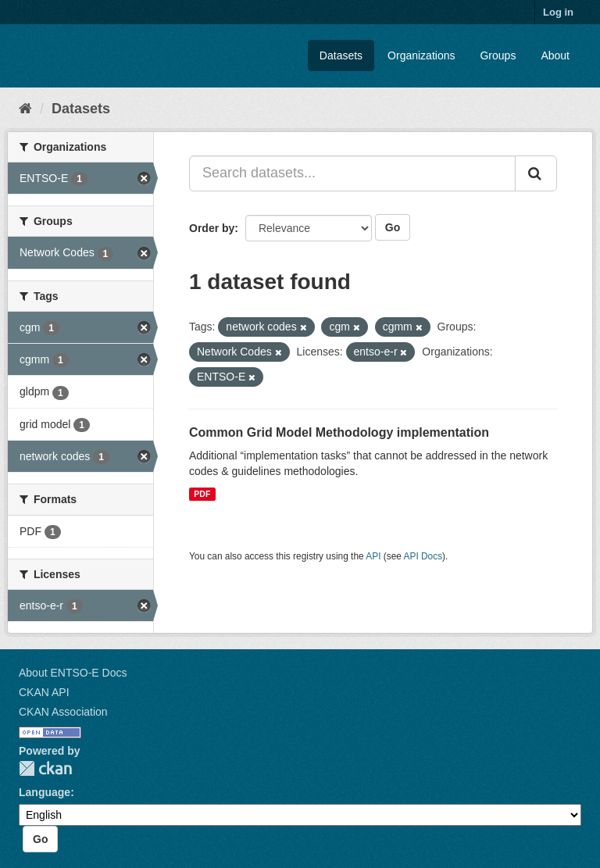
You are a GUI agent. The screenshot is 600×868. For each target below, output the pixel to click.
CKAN (45, 768)
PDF (202, 493)
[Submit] (536, 173)
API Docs (423, 556)
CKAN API (44, 692)
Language (44, 792)
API (373, 556)
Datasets (341, 55)
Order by (211, 228)
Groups (498, 55)
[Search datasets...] (352, 173)
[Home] (25, 108)
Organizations (421, 55)
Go (392, 227)
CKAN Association (63, 711)
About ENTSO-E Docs (73, 672)
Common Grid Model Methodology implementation (339, 432)
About (555, 55)
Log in (558, 12)
